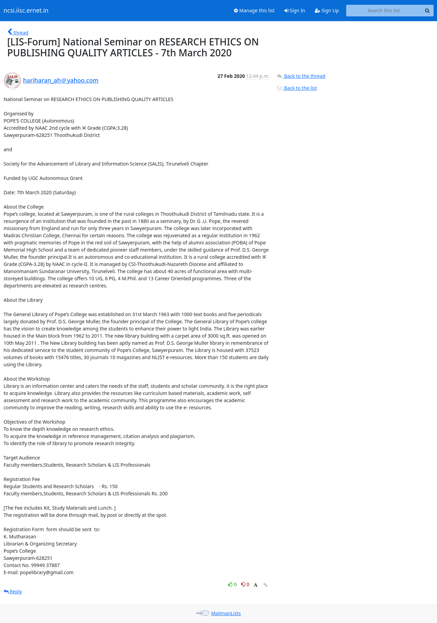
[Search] (427, 10)
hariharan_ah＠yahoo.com (61, 80)
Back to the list (297, 88)
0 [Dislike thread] (245, 584)
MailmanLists (226, 613)
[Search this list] (384, 10)
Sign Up (327, 10)
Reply (13, 591)
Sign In (294, 10)
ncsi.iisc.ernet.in (26, 10)
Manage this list (254, 10)
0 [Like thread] (233, 584)
